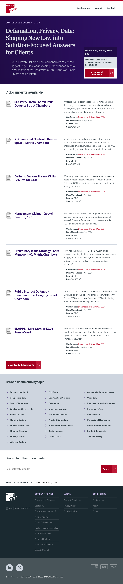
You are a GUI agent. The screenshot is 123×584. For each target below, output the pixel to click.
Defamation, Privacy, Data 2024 (91, 117)
